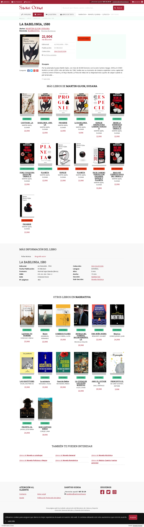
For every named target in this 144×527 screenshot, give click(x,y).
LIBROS (38, 14)
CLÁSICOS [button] (105, 14)
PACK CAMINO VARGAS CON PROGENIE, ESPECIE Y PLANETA (99, 176)
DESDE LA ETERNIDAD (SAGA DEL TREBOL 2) (117, 125)
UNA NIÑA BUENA (99, 334)
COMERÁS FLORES (63, 334)
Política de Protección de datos (49, 498)
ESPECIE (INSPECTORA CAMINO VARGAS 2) (99, 125)
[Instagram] (114, 492)
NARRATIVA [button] (82, 14)
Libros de (31, 455)
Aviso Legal (41, 494)
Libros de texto (67, 14)
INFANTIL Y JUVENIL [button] (94, 14)
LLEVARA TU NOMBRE (27, 335)
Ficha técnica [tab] (26, 256)
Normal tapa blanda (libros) (48, 271)
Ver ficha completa (49, 55)
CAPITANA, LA (27, 123)
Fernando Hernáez (137, 525)
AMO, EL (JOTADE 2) (99, 382)
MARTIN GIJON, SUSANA (38, 28)
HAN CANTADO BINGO (45, 428)
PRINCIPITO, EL (117, 381)
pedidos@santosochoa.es (121, 2)
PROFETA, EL (27, 427)
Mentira (117, 334)
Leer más (11, 521)
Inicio (22, 18)
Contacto (22, 494)
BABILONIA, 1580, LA (45, 124)
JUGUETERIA (51, 14)
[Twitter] (108, 492)
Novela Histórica (48, 31)
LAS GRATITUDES (27, 381)
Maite (45, 334)
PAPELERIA (26, 14)
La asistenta (45, 381)
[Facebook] (102, 492)
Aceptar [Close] (133, 517)
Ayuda (21, 498)
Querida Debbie (63, 381)
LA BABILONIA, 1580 (80, 124)
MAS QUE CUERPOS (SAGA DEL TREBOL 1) (117, 175)
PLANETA (45, 173)
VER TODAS (115, 14)
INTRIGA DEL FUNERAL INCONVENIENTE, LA (81, 336)
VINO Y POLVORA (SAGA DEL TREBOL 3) (27, 175)
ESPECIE (63, 173)
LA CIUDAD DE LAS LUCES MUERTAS (81, 383)
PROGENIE (63, 123)
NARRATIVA (34, 30)
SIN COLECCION (60, 51)
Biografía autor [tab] (40, 256)
